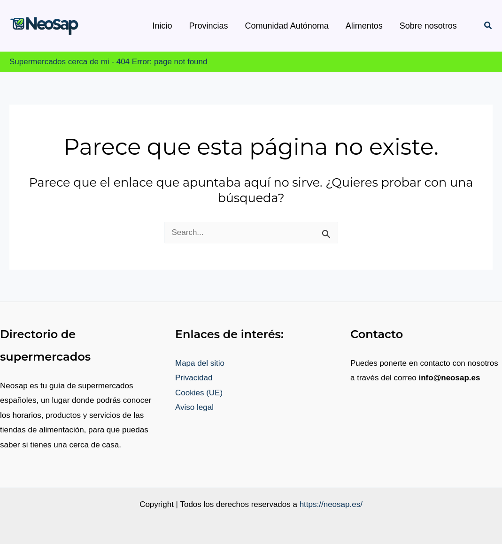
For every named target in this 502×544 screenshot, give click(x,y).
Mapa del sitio (199, 363)
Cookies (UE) (199, 392)
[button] (488, 26)
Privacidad (193, 377)
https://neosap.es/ (331, 504)
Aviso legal (194, 407)
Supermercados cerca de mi (59, 61)
